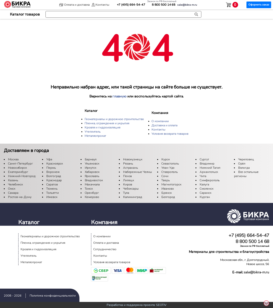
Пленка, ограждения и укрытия (107, 123)
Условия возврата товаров (169, 134)
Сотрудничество (104, 249)
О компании (160, 121)
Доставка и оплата (164, 125)
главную (119, 96)
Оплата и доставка (106, 243)
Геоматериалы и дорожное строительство (114, 119)
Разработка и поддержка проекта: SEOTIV (136, 305)
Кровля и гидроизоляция (102, 127)
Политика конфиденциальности (53, 296)
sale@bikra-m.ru (256, 272)
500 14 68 (164, 5)
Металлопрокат (95, 136)
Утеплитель (93, 132)
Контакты (158, 129)
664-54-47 (131, 5)
